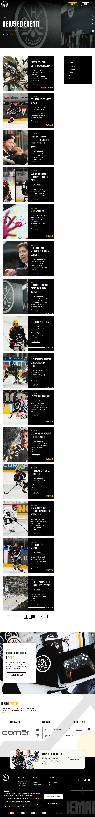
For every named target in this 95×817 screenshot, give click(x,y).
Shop (85, 4)
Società (70, 72)
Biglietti (35, 782)
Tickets (73, 4)
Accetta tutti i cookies (53, 796)
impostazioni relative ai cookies (28, 804)
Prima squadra (72, 69)
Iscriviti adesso (74, 759)
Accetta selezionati (53, 803)
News (82, 788)
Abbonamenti (37, 784)
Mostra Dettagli (59, 813)
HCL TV (82, 784)
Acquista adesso (16, 675)
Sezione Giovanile (73, 78)
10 (45, 616)
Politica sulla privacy (36, 798)
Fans (56, 4)
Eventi (70, 75)
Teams (46, 4)
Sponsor (62, 4)
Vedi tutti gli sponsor (7, 712)
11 (50, 616)
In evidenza (71, 66)
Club (51, 4)
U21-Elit (51, 784)
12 (26, 620)
